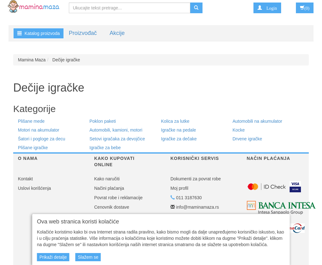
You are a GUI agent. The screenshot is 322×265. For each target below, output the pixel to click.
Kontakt (25, 178)
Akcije (117, 33)
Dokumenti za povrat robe (195, 178)
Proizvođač (83, 33)
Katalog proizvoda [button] (38, 33)
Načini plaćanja (109, 188)
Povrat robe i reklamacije (118, 197)
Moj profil (179, 188)
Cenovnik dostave (111, 207)
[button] (267, 8)
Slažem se (88, 257)
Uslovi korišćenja (34, 188)
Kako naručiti (107, 178)
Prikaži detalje (53, 257)
